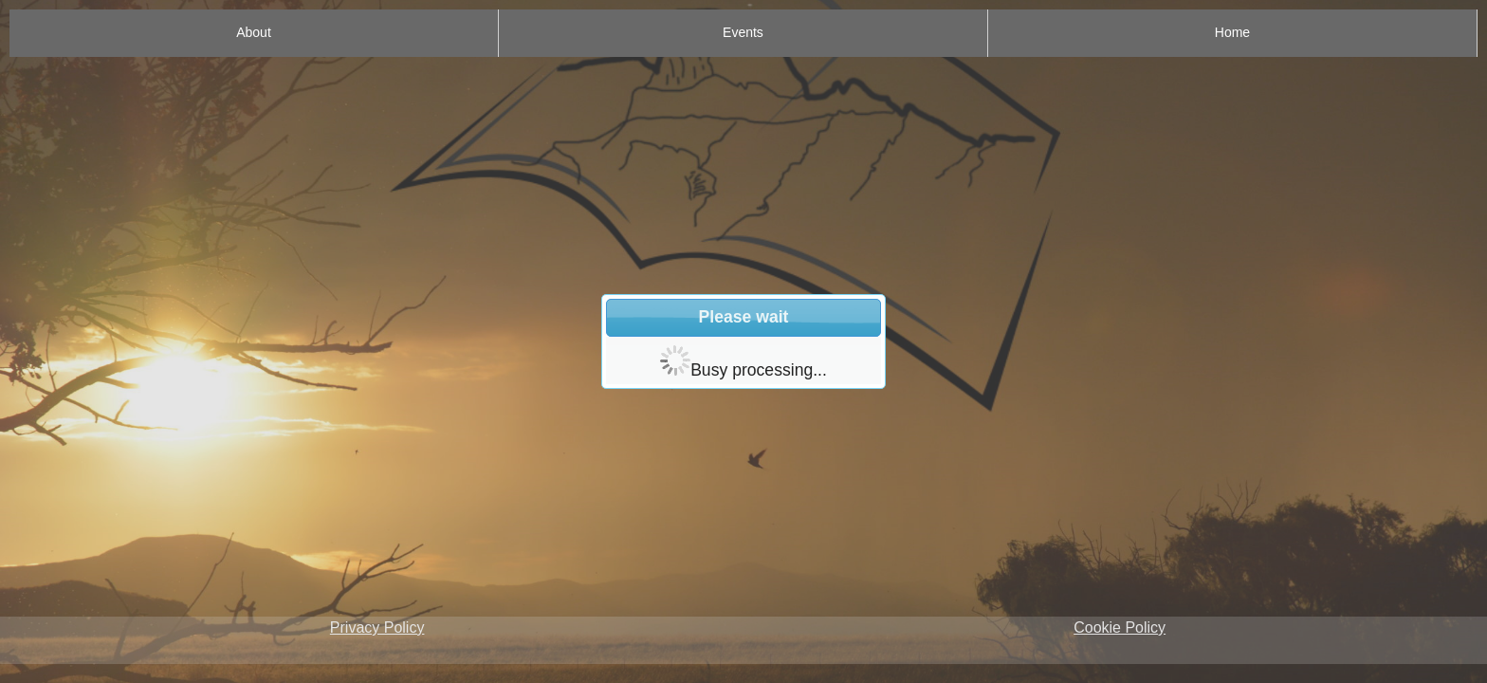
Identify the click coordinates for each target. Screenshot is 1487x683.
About (253, 32)
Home (1232, 32)
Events (743, 32)
